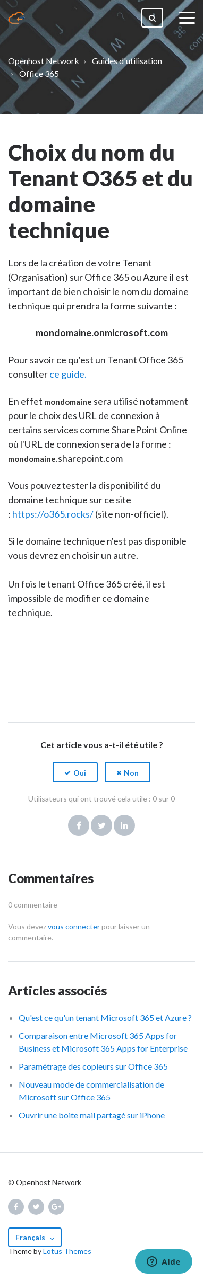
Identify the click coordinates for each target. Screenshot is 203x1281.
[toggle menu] (187, 18)
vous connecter (74, 926)
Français (31, 1237)
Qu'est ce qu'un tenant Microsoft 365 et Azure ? (105, 1017)
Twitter (101, 825)
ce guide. (68, 374)
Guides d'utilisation (127, 61)
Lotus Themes (67, 1251)
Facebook (78, 825)
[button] (75, 772)
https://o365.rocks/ (53, 514)
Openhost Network (43, 61)
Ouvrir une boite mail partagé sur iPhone (92, 1115)
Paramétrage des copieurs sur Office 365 (93, 1066)
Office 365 (39, 73)
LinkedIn (124, 825)
